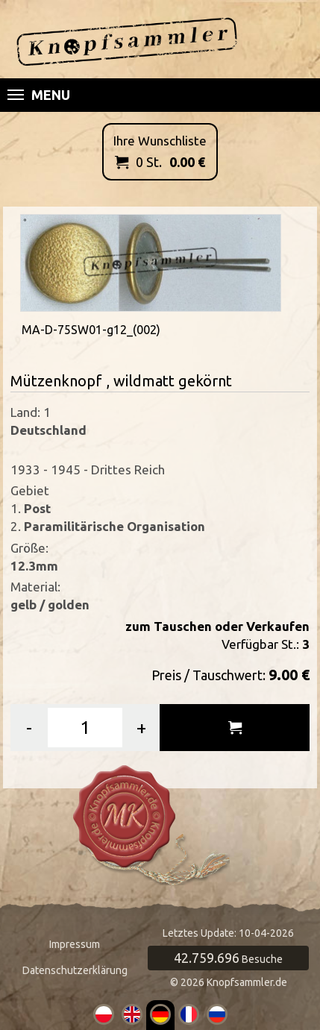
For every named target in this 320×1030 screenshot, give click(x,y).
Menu (38, 94)
